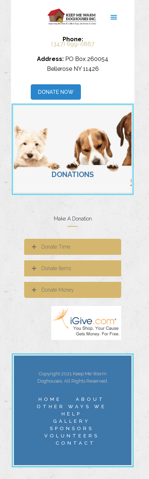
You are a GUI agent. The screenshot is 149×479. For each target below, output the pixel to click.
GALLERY (71, 421)
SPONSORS (72, 428)
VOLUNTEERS (71, 435)
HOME (50, 399)
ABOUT (90, 399)
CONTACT (76, 443)
